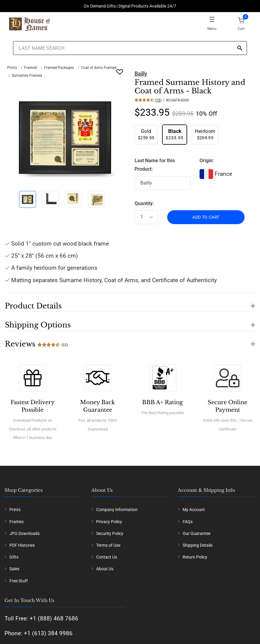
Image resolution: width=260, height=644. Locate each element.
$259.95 (146, 134)
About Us (104, 568)
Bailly (141, 73)
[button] (130, 302)
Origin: (207, 160)
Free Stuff (18, 580)
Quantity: (144, 203)
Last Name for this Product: (155, 165)
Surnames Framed (27, 75)
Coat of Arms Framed (98, 68)
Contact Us (106, 557)
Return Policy (195, 557)
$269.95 (205, 134)
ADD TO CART (205, 217)
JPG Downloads (24, 533)
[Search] (240, 48)
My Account (194, 509)
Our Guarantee (196, 533)
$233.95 (175, 134)
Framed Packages (59, 68)
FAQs (188, 521)
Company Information (117, 509)
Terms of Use (108, 545)
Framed (30, 68)
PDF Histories (22, 545)
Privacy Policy (109, 521)
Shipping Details (198, 545)
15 (158, 100)
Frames (16, 521)
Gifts (13, 557)
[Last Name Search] (130, 48)
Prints (12, 68)
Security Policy (109, 533)
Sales (14, 568)
